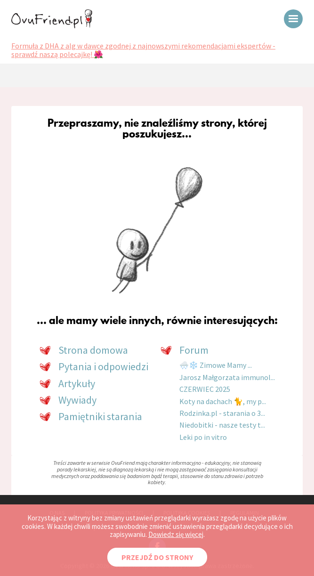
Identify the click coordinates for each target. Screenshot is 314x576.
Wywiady (77, 399)
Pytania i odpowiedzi (103, 366)
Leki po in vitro (203, 437)
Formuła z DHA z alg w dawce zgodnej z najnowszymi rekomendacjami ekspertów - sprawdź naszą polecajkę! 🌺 (143, 50)
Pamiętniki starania (100, 416)
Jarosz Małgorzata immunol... (227, 377)
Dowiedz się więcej (175, 534)
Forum (194, 350)
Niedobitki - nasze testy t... (222, 425)
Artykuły (76, 383)
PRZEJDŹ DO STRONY (157, 557)
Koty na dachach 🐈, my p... (222, 401)
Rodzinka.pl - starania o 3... (222, 413)
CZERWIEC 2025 (204, 389)
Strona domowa (93, 350)
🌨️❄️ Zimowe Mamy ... (215, 365)
